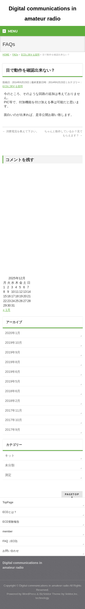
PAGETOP (72, 494)
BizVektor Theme (50, 593)
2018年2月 (12, 401)
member (7, 531)
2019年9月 (12, 352)
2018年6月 (12, 391)
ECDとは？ (9, 512)
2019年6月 (12, 371)
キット (10, 455)
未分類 (10, 465)
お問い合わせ (10, 550)
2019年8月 (12, 362)
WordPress (29, 593)
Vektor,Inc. (71, 593)
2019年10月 (13, 342)
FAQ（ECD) (9, 541)
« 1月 (6, 310)
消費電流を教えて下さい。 (20, 131)
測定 (8, 475)
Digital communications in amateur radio (44, 585)
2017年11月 (13, 410)
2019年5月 (12, 381)
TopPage (7, 502)
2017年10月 (13, 420)
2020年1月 (12, 333)
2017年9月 (12, 429)
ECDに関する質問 (12, 86)
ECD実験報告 (10, 521)
